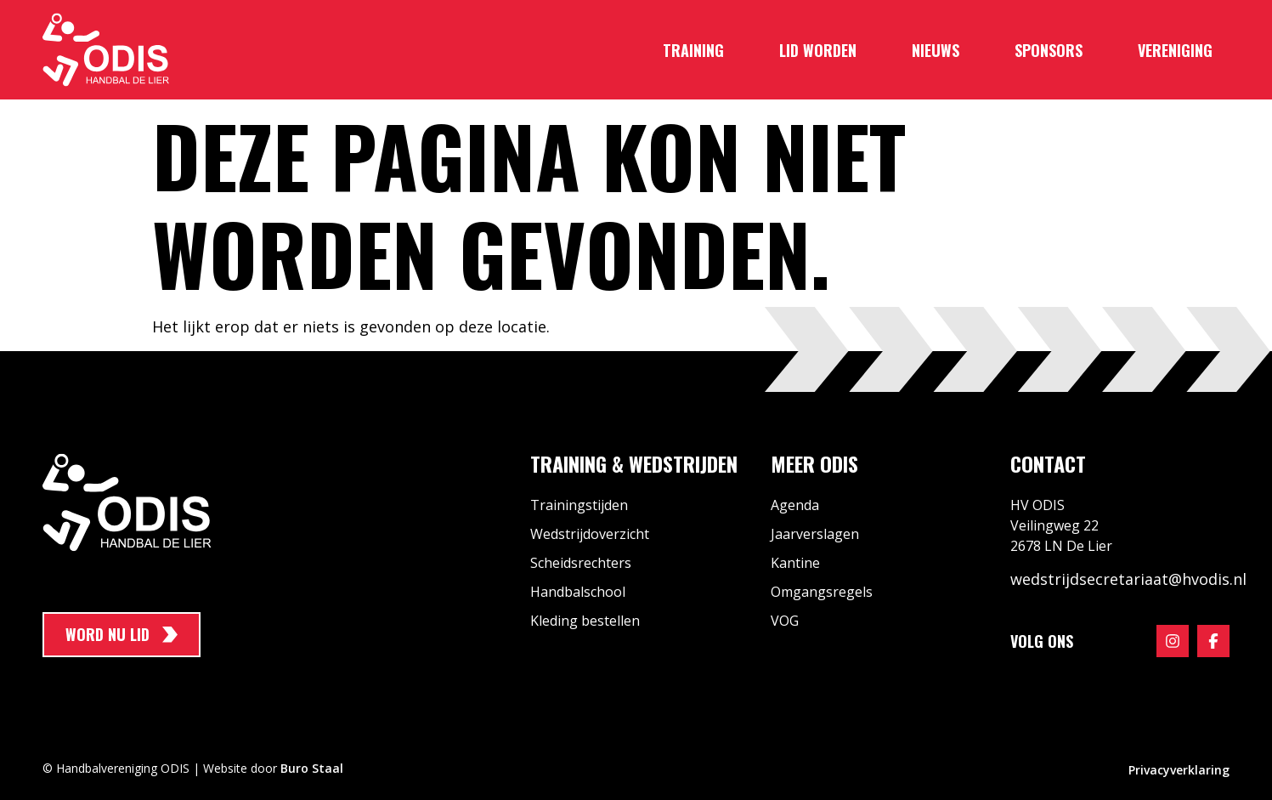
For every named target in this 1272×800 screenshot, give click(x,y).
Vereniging (1175, 50)
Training (693, 50)
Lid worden (817, 50)
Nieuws (935, 50)
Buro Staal (311, 768)
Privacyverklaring (1179, 770)
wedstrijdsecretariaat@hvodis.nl (1128, 579)
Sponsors (1049, 50)
